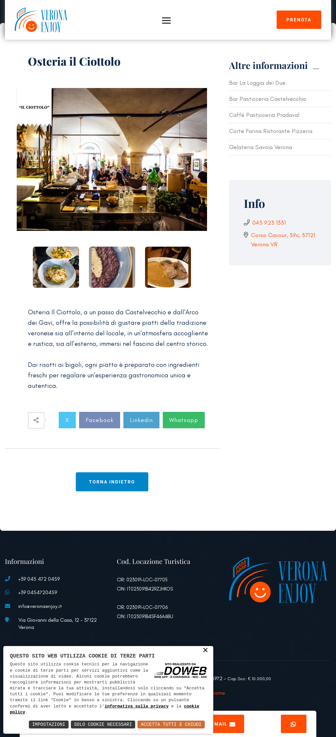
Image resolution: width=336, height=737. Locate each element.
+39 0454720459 (37, 592)
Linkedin (141, 420)
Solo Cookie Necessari (103, 724)
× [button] (205, 650)
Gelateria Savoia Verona (260, 147)
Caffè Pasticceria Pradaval (264, 115)
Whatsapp (183, 420)
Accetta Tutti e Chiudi (171, 724)
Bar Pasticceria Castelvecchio (267, 98)
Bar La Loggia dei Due (257, 82)
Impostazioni (48, 724)
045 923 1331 (269, 222)
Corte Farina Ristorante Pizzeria (270, 131)
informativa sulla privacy (137, 706)
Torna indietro (112, 481)
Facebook (100, 420)
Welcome (214, 693)
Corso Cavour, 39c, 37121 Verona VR (283, 240)
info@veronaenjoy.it (40, 606)
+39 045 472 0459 (39, 579)
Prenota (298, 19)
